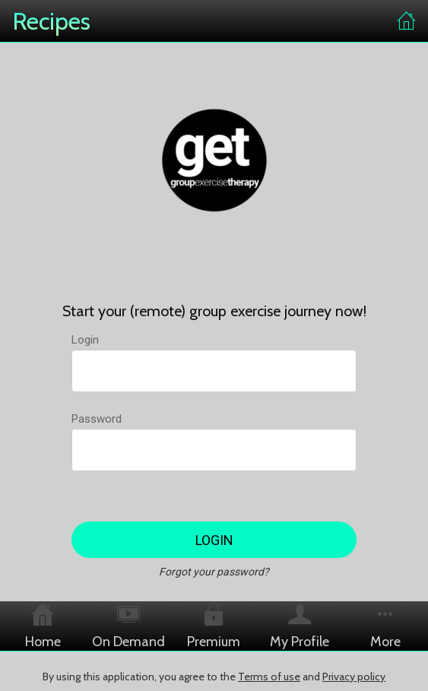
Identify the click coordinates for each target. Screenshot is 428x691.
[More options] (385, 626)
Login (85, 340)
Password (96, 419)
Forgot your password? (214, 572)
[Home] (406, 21)
